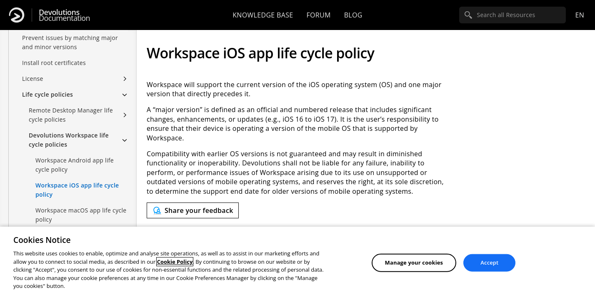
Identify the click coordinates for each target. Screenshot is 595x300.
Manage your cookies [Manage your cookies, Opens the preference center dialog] (414, 262)
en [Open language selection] (579, 15)
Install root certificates (54, 63)
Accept (489, 262)
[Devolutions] (16, 15)
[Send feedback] (193, 210)
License (32, 78)
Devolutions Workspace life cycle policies (69, 139)
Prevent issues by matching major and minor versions (70, 42)
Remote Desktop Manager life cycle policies (71, 114)
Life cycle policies (47, 94)
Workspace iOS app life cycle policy (77, 189)
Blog (353, 15)
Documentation (64, 15)
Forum (318, 15)
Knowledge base (262, 15)
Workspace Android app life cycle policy (74, 164)
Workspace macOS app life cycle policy (81, 214)
